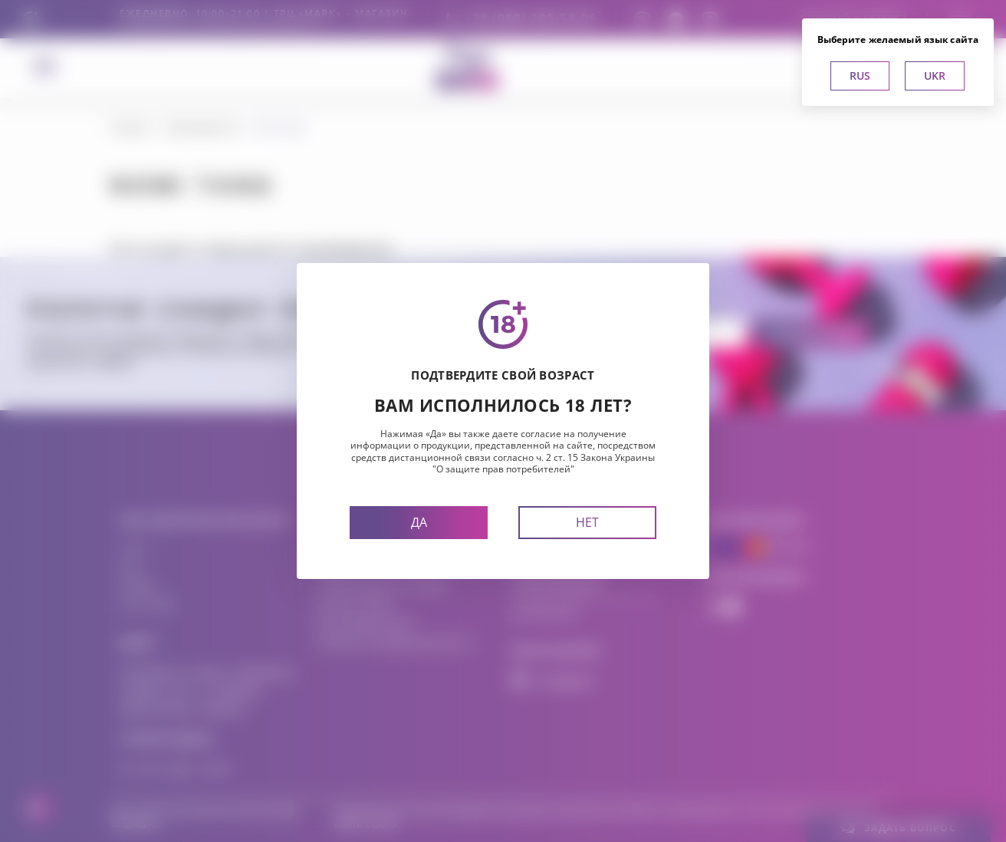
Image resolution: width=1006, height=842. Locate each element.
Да (419, 522)
